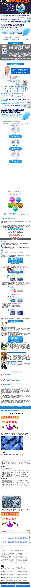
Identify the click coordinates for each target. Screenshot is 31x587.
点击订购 (7, 585)
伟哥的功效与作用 (19, 406)
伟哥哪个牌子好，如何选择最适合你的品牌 (21, 574)
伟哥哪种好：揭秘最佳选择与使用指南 (7, 571)
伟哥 (29, 582)
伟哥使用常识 (27, 406)
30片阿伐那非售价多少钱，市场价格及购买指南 (22, 570)
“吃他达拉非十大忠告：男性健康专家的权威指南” (9, 556)
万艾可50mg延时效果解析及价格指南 (7, 551)
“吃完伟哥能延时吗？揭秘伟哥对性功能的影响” (22, 551)
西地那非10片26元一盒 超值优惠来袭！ (20, 567)
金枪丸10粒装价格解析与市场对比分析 (7, 577)
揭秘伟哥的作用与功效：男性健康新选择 (21, 580)
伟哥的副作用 (12, 406)
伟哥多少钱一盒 (4, 406)
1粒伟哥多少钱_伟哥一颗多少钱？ (6, 537)
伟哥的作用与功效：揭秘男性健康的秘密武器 (8, 560)
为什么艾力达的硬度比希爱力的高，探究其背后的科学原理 (10, 580)
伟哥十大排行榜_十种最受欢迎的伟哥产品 (21, 537)
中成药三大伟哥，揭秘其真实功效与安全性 (8, 568)
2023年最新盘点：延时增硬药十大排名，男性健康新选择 (10, 557)
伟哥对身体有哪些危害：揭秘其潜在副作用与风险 (22, 560)
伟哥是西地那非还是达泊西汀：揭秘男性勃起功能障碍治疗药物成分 (12, 559)
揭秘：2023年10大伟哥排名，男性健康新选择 (22, 557)
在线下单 (23, 585)
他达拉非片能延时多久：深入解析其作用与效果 (22, 556)
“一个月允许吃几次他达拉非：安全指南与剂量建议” (22, 553)
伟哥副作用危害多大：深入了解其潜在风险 (21, 559)
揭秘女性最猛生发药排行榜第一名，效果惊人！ (8, 570)
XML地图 (21, 583)
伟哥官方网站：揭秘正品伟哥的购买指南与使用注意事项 (10, 554)
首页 (2, 410)
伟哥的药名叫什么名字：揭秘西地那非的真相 (8, 562)
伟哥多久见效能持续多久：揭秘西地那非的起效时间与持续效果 (11, 553)
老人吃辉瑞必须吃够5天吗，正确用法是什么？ (22, 577)
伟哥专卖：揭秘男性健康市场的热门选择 (21, 554)
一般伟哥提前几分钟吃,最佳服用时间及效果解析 (22, 571)
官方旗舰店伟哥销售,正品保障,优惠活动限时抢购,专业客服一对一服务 (12, 574)
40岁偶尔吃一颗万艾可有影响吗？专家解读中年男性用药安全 (10, 567)
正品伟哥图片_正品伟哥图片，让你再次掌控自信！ (9, 550)
